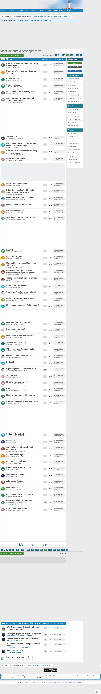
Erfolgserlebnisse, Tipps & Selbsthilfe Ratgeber (19, 635)
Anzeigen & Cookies (51, 682)
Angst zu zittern (72, 140)
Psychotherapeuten (74, 101)
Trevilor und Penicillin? (16, 342)
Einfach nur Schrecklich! (17, 285)
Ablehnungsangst (73, 143)
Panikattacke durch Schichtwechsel (22, 639)
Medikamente (72, 122)
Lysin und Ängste (14, 256)
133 (37, 550)
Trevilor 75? (11, 137)
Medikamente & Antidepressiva (20, 51)
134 (63, 55)
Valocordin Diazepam (15, 455)
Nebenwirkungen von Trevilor (19, 382)
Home (4, 10)
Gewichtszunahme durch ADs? (20, 355)
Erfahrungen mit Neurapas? (18, 468)
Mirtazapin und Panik (15, 158)
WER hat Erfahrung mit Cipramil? (21, 217)
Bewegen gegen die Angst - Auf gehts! (24, 634)
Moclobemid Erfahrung (16, 461)
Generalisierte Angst (74, 109)
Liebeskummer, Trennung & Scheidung (17, 647)
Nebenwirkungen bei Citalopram (20, 395)
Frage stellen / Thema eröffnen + (12, 55)
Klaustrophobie (72, 159)
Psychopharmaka (73, 125)
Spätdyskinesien (13, 85)
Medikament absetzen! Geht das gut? (22, 305)
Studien (69, 10)
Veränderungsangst (74, 116)
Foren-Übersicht (6, 665)
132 (33, 550)
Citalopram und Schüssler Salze (20, 349)
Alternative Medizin (14, 481)
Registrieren (67, 13)
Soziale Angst (72, 133)
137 (54, 550)
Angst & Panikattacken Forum (22, 665)
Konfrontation (72, 92)
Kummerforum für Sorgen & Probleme (17, 631)
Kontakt (22, 682)
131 (28, 550)
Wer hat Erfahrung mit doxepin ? (20, 298)
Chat (49, 10)
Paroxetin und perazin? (16, 508)
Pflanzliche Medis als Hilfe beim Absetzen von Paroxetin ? (20, 191)
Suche (33, 10)
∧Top (97, 692)
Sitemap (78, 682)
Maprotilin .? (11, 441)
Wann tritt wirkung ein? (16, 183)
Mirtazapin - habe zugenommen (20, 500)
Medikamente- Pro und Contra (19, 494)
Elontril (9, 250)
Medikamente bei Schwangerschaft (21, 92)
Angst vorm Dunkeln (74, 119)
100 (22, 550)
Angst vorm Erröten (74, 149)
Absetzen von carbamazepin (18, 204)
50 (17, 550)
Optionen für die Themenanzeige (34, 540)
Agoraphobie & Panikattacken (15, 640)
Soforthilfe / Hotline (74, 78)
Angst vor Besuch (15, 650)
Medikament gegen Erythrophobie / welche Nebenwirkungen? (21, 144)
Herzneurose (72, 166)
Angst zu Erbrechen (74, 162)
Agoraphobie (72, 85)
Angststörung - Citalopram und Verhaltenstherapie (20, 99)
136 (71, 55)
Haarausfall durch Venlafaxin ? (19, 336)
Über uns (28, 682)
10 (29, 660)
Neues (11, 10)
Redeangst (71, 136)
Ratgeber (41, 10)
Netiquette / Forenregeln (68, 682)
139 (77, 55)
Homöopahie (12, 488)
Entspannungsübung (74, 98)
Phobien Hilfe (72, 146)
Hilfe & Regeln (58, 10)
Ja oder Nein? (12, 375)
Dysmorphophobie (73, 153)
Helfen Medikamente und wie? (19, 197)
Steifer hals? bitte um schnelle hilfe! (22, 292)
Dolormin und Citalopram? (18, 322)
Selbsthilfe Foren (22, 10)
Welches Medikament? (16, 474)
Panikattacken (72, 82)
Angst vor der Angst (74, 88)
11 (32, 660)
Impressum (34, 682)
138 (59, 550)
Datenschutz (42, 682)
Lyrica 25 (10, 362)
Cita (8, 388)
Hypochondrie (72, 112)
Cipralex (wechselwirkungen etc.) (21, 369)
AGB (59, 682)
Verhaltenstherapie (73, 95)
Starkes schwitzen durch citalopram (22, 402)
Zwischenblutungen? (15, 329)
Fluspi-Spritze (12, 78)
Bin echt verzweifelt (15, 211)
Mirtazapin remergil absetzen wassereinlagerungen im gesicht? (21, 272)
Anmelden (78, 13)
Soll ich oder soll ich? (16, 434)
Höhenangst (71, 156)
